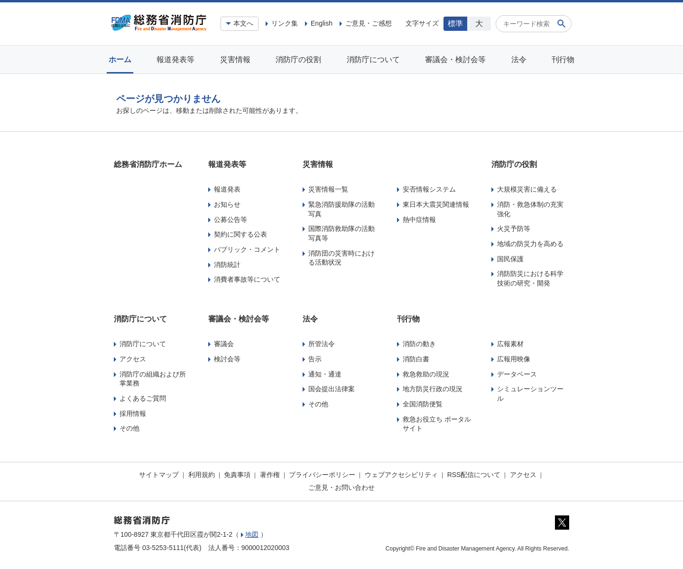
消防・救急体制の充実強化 (530, 209)
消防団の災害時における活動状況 (341, 257)
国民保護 (510, 259)
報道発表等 (175, 59)
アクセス (133, 359)
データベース (517, 374)
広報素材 (510, 344)
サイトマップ (159, 474)
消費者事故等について (247, 279)
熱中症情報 (419, 219)
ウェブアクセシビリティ (401, 474)
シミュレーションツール (530, 393)
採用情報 (133, 413)
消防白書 (416, 359)
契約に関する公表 (240, 234)
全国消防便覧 (423, 404)
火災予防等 (513, 228)
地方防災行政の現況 (432, 389)
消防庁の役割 (298, 59)
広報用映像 (513, 359)
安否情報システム (429, 189)
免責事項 (237, 474)
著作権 (270, 474)
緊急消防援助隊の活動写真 (341, 209)
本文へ (243, 23)
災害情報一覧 (328, 189)
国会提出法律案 (331, 389)
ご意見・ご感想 (368, 23)
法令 (518, 59)
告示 (315, 359)
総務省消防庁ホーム (148, 164)
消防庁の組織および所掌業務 (153, 378)
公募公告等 (230, 219)
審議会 (224, 344)
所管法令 (321, 344)
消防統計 (227, 264)
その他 (129, 428)
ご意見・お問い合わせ (341, 487)
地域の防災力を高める (530, 244)
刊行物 (563, 59)
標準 (455, 23)
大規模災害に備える (527, 189)
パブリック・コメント (247, 249)
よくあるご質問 (143, 398)
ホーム (120, 59)
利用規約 (201, 474)
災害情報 (235, 59)
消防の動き (419, 344)
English (321, 23)
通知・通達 (325, 374)
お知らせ (227, 204)
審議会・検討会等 (455, 59)
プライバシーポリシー (322, 474)
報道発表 (227, 189)
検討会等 (227, 359)
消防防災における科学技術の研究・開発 (530, 278)
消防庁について (373, 59)
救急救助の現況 (426, 374)
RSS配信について (474, 474)
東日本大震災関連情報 (436, 204)
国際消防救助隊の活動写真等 (341, 233)
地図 (251, 534)
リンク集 (284, 23)
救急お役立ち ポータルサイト (437, 423)
